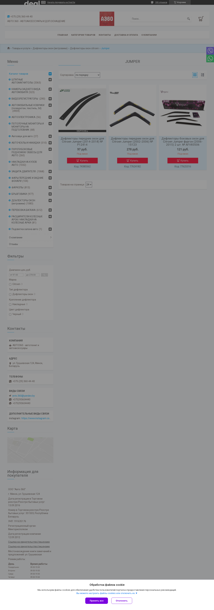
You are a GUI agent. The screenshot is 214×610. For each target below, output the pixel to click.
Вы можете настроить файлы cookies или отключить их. (105, 593)
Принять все (97, 600)
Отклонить (122, 600)
